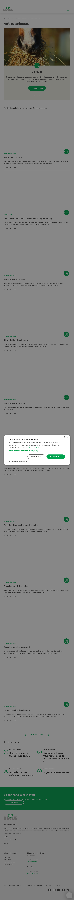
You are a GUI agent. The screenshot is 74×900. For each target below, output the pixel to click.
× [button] (67, 437)
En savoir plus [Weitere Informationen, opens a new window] (34, 447)
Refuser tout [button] (36, 456)
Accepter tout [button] (55, 456)
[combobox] (65, 437)
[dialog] (37, 450)
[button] (37, 451)
